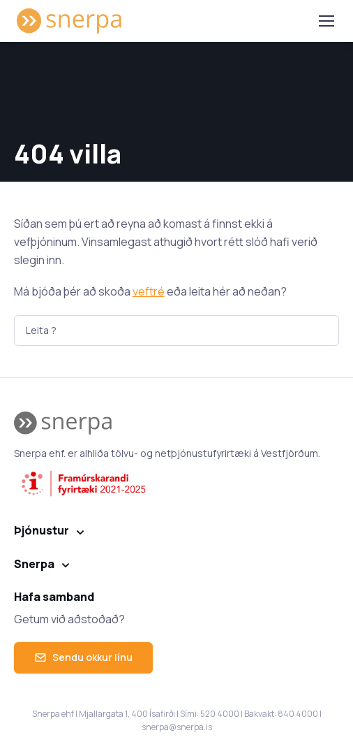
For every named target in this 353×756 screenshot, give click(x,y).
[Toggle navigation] (325, 21)
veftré (149, 291)
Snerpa (34, 564)
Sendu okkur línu (83, 657)
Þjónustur (41, 530)
